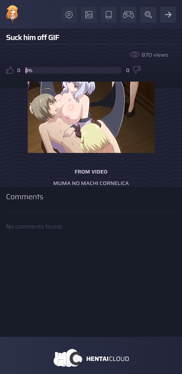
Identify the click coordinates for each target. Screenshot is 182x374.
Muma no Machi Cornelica (91, 183)
